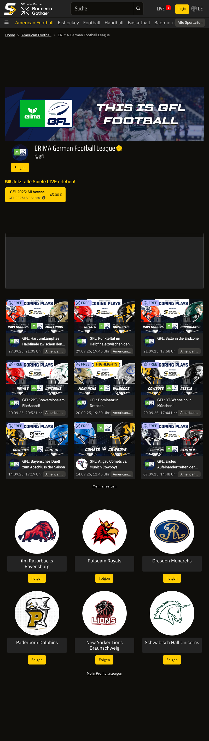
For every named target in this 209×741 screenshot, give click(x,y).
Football (91, 23)
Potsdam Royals (104, 561)
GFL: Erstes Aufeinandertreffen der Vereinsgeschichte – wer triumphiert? (177, 464)
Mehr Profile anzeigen (104, 673)
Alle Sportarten (190, 22)
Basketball (139, 23)
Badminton (165, 23)
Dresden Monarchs (172, 561)
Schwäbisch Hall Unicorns (172, 642)
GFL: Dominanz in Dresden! (104, 403)
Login (182, 9)
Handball (114, 23)
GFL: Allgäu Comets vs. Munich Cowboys (108, 464)
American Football (34, 23)
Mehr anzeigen (104, 486)
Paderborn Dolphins (37, 642)
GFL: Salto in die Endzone (178, 338)
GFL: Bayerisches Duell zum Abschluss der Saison (43, 464)
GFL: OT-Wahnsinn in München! (174, 403)
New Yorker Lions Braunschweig (104, 645)
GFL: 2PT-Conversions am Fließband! (43, 403)
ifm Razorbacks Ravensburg (37, 563)
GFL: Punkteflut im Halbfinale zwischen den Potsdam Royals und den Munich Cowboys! (110, 341)
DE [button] (197, 8)
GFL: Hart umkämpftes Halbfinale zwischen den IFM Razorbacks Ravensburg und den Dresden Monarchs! (42, 341)
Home (10, 35)
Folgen (20, 167)
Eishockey (68, 23)
